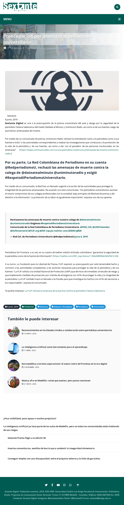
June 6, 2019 (81, 236)
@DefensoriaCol (19, 230)
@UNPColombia (101, 227)
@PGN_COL (86, 227)
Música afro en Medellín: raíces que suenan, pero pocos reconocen (56, 380)
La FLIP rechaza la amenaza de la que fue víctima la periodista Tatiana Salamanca (65, 290)
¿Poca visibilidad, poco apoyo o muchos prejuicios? (30, 418)
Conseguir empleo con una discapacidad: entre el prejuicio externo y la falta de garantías (54, 458)
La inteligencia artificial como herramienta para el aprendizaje (54, 346)
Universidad (99, 307)
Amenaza (44, 307)
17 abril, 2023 (29, 350)
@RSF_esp (44, 230)
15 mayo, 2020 (29, 333)
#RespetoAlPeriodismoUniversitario (60, 223)
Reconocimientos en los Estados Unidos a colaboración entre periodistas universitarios (67, 330)
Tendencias (16, 48)
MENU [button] (62, 19)
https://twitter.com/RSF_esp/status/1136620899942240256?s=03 (85, 256)
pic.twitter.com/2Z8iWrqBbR (66, 230)
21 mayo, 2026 (29, 384)
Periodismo (83, 307)
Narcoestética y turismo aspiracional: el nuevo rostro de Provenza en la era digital (64, 363)
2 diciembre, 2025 (30, 367)
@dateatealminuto (90, 219)
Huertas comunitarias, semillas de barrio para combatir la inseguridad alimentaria (51, 448)
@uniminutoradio (20, 223)
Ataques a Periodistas (63, 307)
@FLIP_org (33, 230)
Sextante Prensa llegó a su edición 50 (27, 437)
